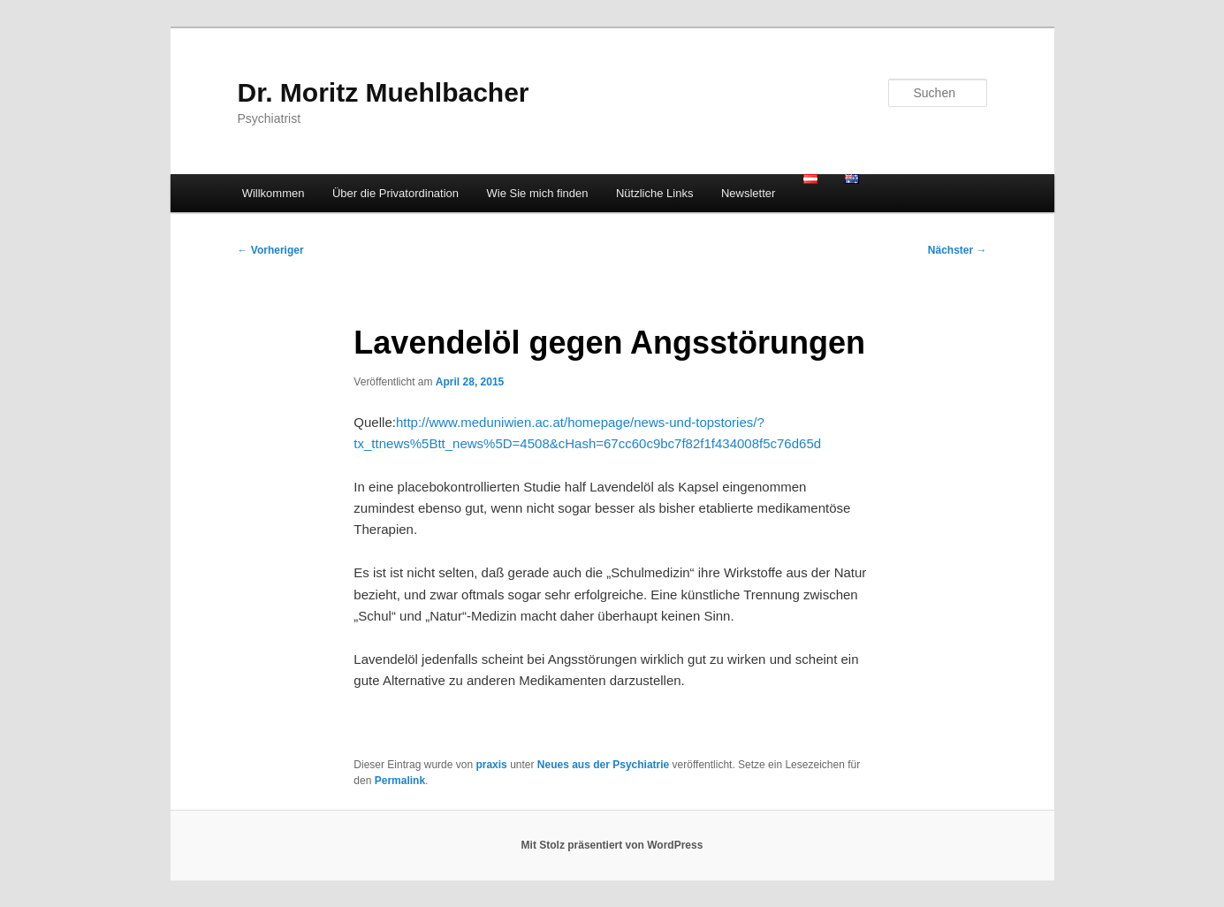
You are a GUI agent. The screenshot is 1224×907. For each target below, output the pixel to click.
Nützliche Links (654, 193)
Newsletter (748, 193)
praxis (490, 764)
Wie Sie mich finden (538, 193)
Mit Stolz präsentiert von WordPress (612, 845)
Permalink (400, 780)
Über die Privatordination (395, 193)
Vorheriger (271, 250)
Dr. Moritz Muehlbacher (383, 92)
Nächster (957, 250)
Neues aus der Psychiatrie (603, 764)
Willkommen (273, 193)
